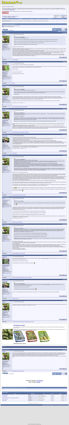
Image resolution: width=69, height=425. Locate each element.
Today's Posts (50, 18)
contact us (30, 11)
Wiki (31, 18)
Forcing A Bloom (4, 400)
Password (55, 17)
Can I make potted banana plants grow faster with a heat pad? (10, 397)
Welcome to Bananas (6, 49)
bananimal (4, 256)
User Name (55, 15)
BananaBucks (4, 46)
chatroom (12, 24)
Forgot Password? (64, 17)
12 (5, 270)
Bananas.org (5, 16)
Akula (13, 59)
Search (62, 18)
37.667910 (14, 277)
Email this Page (12, 373)
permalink (65, 61)
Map (38, 18)
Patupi (38, 382)
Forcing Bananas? (4, 396)
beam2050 (16, 59)
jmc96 (30, 321)
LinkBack (59, 31)
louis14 (3, 34)
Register (7, 18)
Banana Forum (9, 16)
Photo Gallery (21, 18)
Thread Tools (64, 31)
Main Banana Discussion (15, 16)
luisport (22, 106)
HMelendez (27, 321)
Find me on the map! (5, 44)
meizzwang (23, 132)
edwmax (19, 106)
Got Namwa (39, 380)
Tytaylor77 (25, 106)
